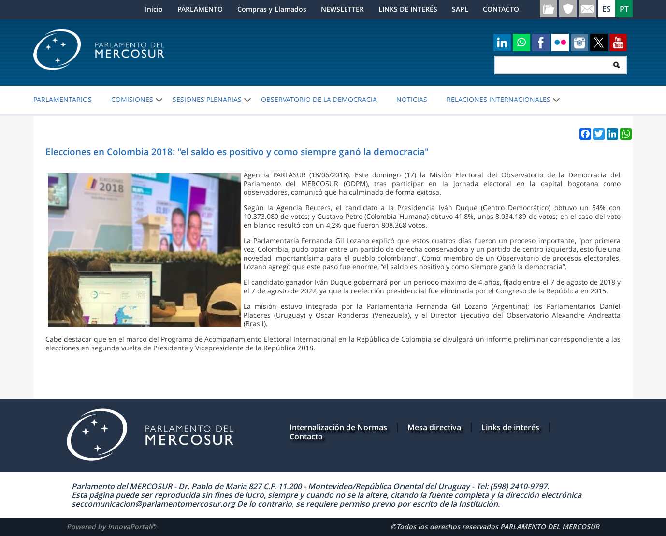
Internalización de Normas (338, 427)
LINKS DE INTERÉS (407, 9)
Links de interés (510, 427)
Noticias (411, 99)
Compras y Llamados (271, 9)
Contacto (306, 436)
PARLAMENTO (200, 9)
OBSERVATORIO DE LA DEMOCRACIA (319, 99)
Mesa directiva (434, 427)
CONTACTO (501, 9)
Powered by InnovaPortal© (111, 526)
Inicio (154, 9)
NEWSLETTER (342, 9)
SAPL (460, 9)
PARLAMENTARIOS (62, 99)
